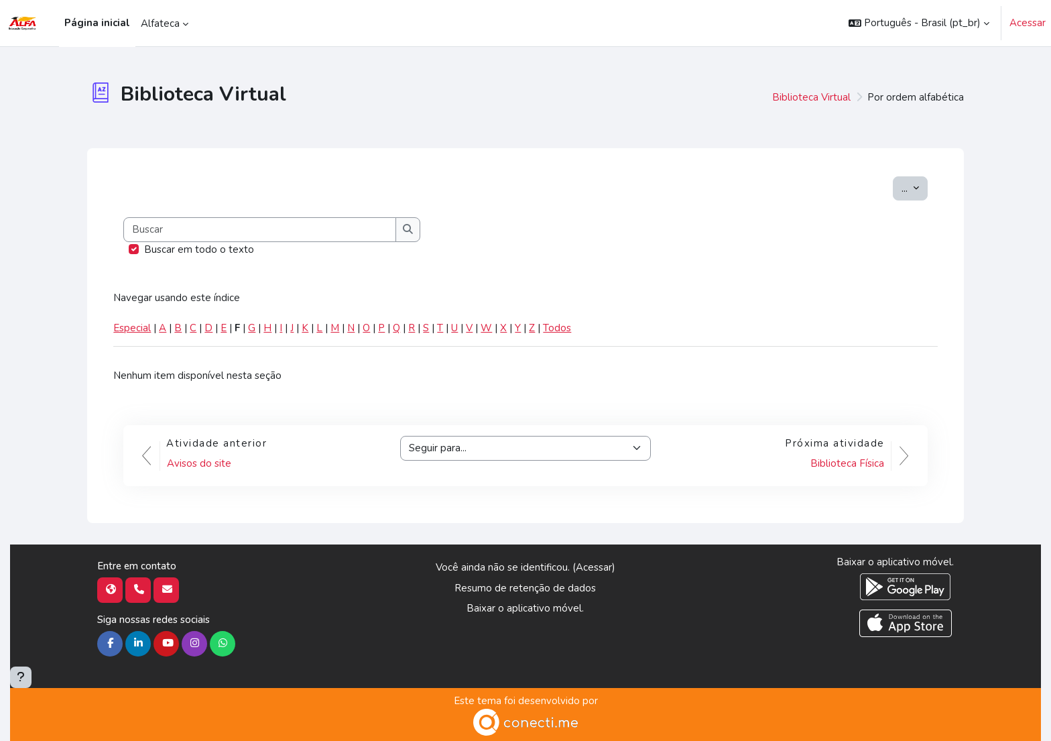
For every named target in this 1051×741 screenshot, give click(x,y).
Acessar (1027, 23)
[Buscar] (260, 229)
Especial (132, 328)
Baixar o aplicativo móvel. (525, 608)
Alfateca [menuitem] (160, 23)
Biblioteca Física (847, 463)
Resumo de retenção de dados (525, 588)
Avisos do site (199, 463)
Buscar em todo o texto (199, 249)
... (915, 187)
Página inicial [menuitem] (97, 23)
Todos (557, 328)
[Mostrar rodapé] (21, 677)
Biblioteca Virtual (811, 97)
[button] (919, 23)
